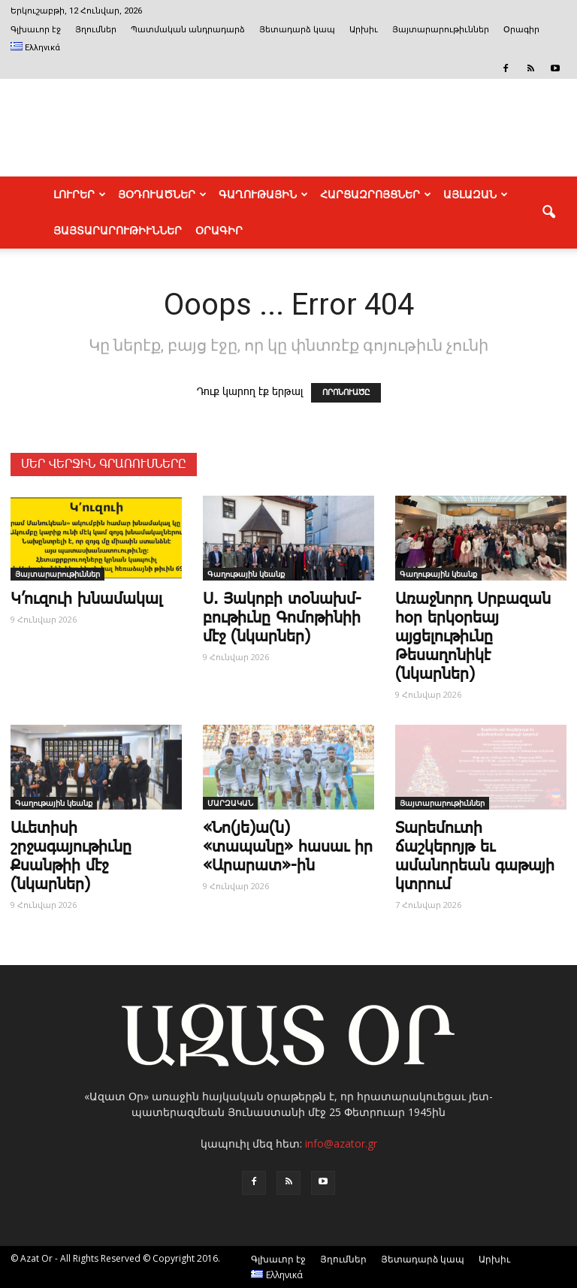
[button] (548, 213)
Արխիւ (363, 30)
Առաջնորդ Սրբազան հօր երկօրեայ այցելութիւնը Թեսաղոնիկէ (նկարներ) (473, 637)
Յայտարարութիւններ (440, 30)
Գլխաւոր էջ (36, 30)
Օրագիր (521, 30)
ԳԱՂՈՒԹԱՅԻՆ (263, 195)
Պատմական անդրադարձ (188, 30)
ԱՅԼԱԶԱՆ (475, 195)
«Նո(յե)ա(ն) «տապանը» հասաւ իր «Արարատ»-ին (288, 847)
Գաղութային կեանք (246, 574)
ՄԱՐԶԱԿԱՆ (230, 803)
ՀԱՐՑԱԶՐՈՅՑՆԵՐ (375, 195)
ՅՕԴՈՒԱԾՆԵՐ (162, 195)
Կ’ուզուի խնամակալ (86, 599)
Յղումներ (95, 30)
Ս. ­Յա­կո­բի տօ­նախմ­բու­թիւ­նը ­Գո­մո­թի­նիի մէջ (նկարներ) (282, 618)
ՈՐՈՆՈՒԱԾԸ (346, 393)
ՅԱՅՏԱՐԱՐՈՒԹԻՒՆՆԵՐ (117, 231)
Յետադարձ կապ (297, 30)
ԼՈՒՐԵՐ (79, 195)
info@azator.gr (341, 1143)
